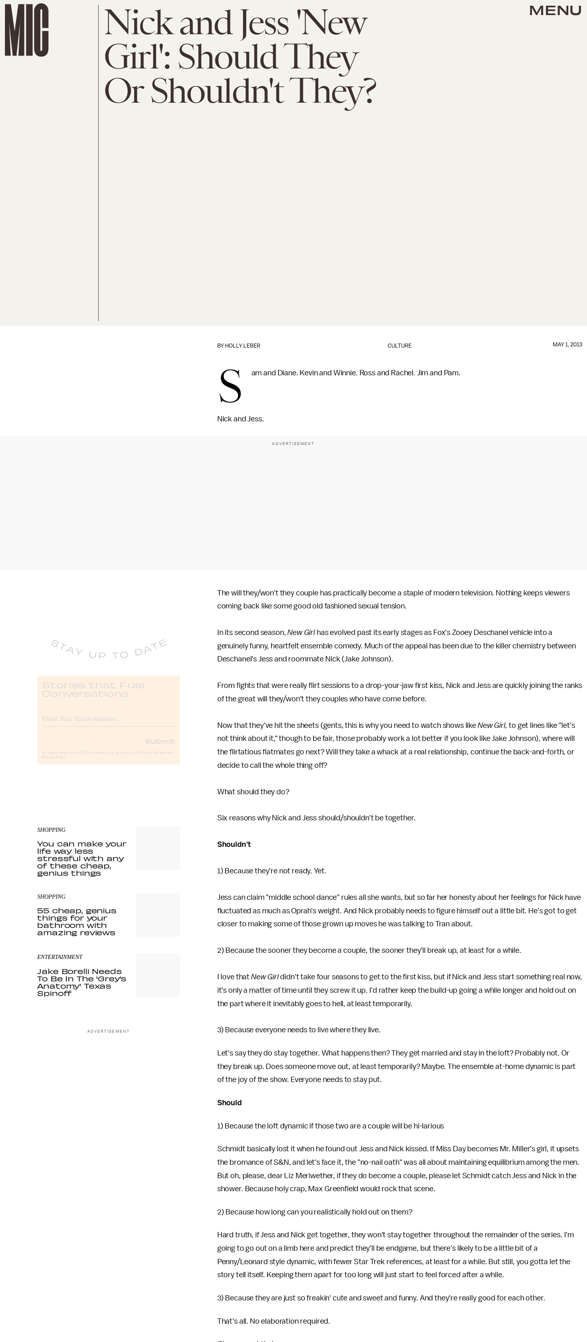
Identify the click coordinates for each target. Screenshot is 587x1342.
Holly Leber (242, 346)
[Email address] (108, 725)
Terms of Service (151, 760)
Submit (160, 748)
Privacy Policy (54, 764)
